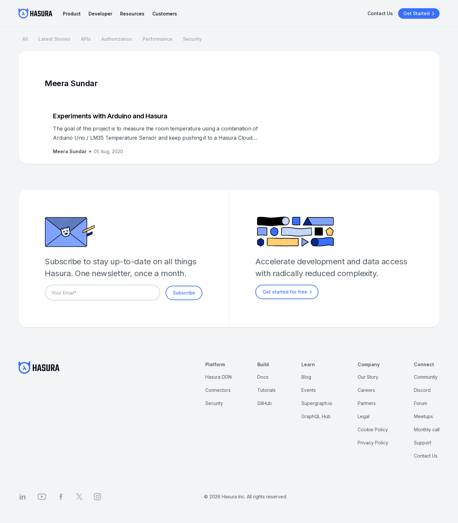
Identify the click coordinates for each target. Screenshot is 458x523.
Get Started (419, 13)
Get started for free (288, 292)
